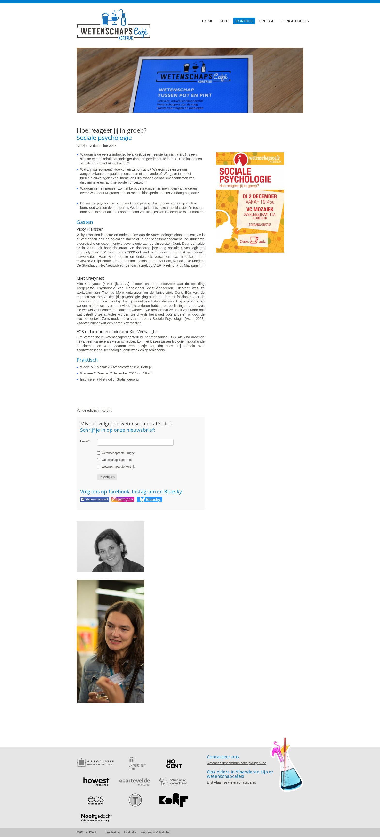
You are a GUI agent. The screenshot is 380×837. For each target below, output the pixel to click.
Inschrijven (107, 477)
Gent (224, 20)
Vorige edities (294, 20)
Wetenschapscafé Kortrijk (118, 466)
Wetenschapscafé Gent (117, 460)
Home (207, 20)
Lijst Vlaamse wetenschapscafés (231, 782)
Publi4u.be (163, 832)
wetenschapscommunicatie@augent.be (236, 763)
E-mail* (85, 441)
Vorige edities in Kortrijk (94, 410)
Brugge (266, 20)
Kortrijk (244, 20)
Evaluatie (130, 832)
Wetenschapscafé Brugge (118, 453)
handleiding (112, 832)
